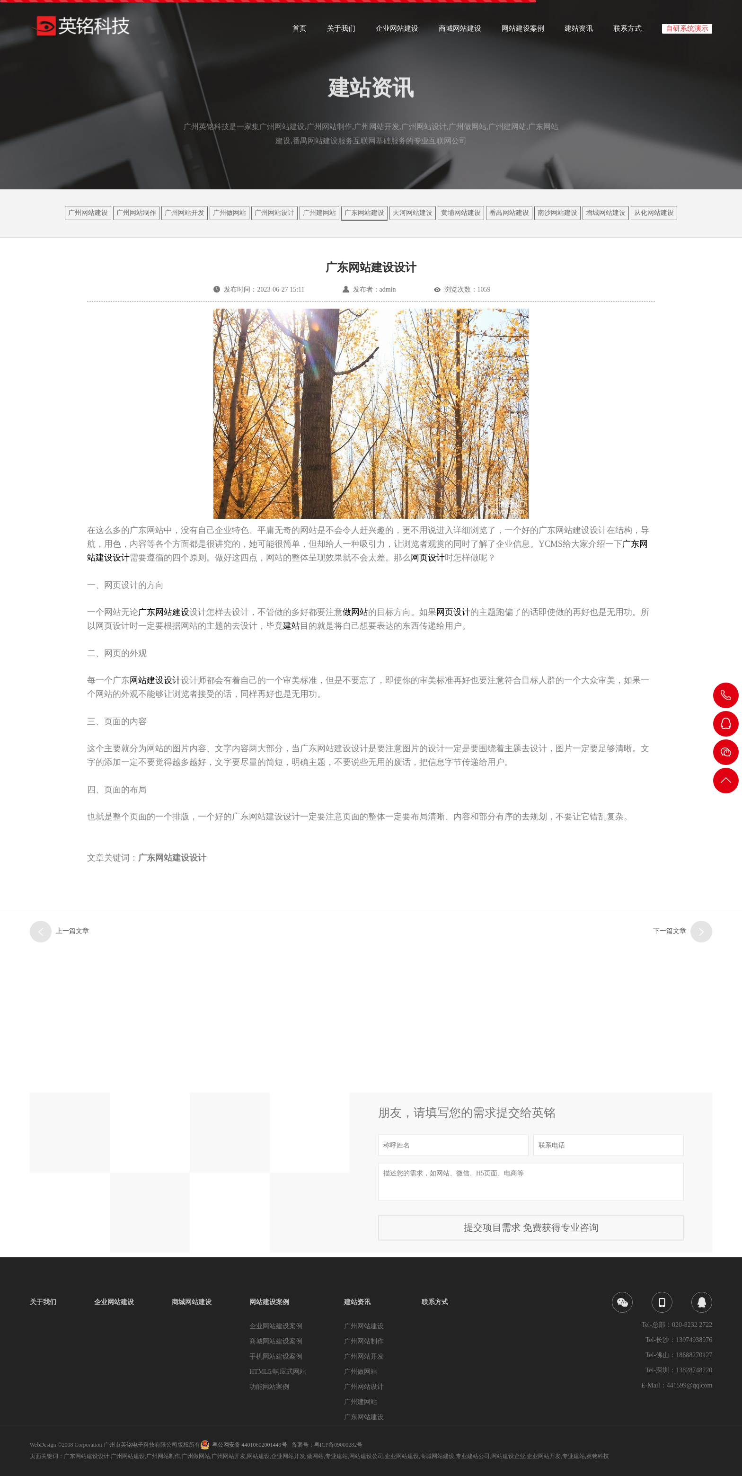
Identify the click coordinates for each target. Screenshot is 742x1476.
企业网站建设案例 (275, 1326)
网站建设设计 (155, 680)
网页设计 (428, 557)
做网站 (355, 612)
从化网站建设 (654, 212)
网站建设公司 (366, 1456)
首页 (299, 31)
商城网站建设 (460, 31)
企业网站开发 (288, 1456)
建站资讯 (579, 31)
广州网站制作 (136, 212)
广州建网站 (319, 212)
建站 (291, 626)
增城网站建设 (606, 212)
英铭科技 (597, 1456)
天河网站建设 (413, 212)
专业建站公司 (473, 1456)
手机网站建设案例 (275, 1356)
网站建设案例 (523, 31)
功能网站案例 (269, 1386)
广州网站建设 (88, 212)
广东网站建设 (364, 212)
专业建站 (336, 1456)
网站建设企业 (508, 1456)
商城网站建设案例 (275, 1341)
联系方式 (627, 31)
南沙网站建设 (557, 212)
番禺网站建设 (509, 212)
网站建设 (258, 1456)
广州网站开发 (184, 212)
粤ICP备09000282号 (338, 1444)
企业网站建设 (397, 31)
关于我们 (341, 31)
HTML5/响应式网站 (278, 1371)
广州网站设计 (274, 212)
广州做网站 (229, 212)
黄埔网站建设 (461, 212)
